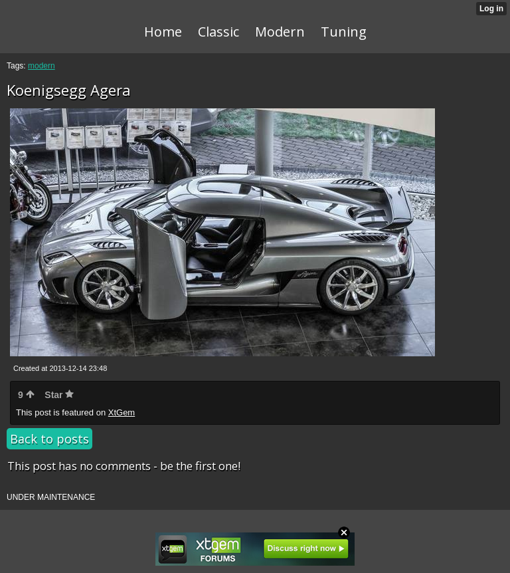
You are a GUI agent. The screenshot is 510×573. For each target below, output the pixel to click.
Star (59, 395)
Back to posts (49, 439)
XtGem (121, 412)
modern (41, 65)
